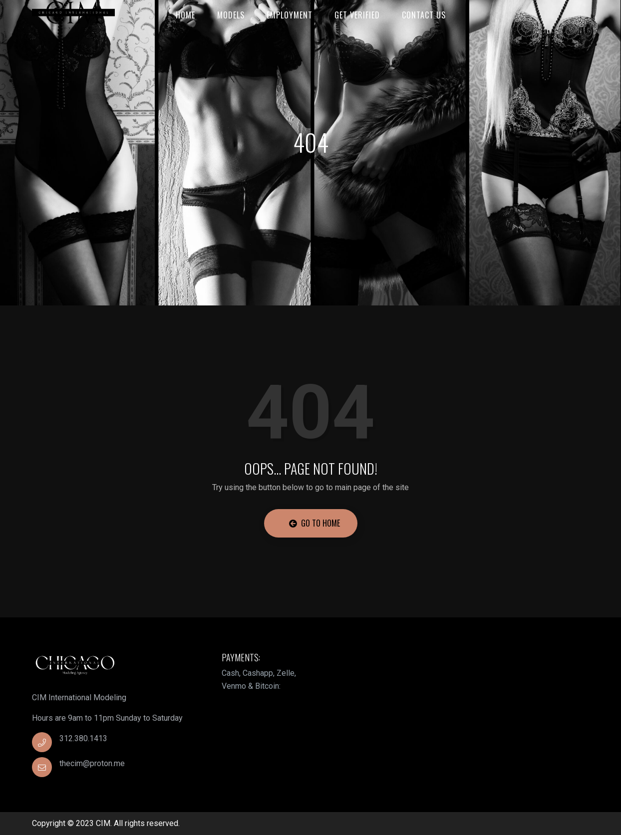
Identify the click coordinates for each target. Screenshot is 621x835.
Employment (289, 15)
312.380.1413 (83, 738)
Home (185, 15)
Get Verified (357, 15)
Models (231, 15)
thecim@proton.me (92, 763)
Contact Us (424, 15)
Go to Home (314, 523)
